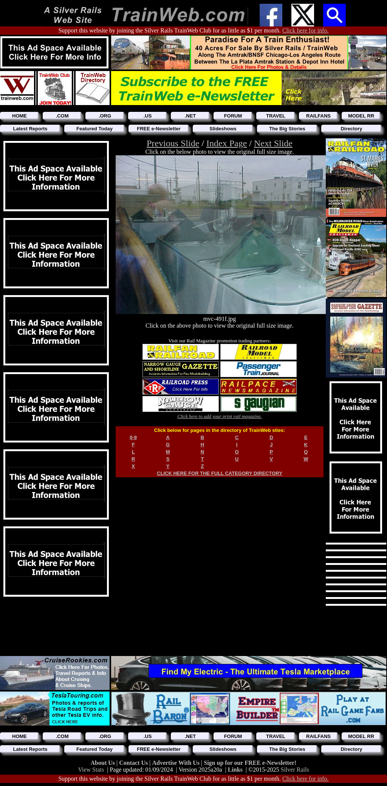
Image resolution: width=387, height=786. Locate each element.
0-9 (133, 437)
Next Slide (273, 143)
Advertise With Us (176, 763)
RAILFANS (318, 116)
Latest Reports (30, 129)
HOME (19, 116)
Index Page (226, 143)
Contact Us (134, 763)
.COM (62, 116)
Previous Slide (173, 143)
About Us (103, 763)
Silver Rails (295, 769)
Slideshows (223, 129)
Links (235, 769)
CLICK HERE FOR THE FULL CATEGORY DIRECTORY (219, 473)
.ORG (105, 116)
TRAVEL (275, 116)
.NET (190, 116)
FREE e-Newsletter (159, 129)
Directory (351, 129)
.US (148, 116)
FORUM (233, 116)
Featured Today (94, 129)
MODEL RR (361, 116)
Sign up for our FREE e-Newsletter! (250, 763)
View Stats (91, 769)
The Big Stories (287, 129)
